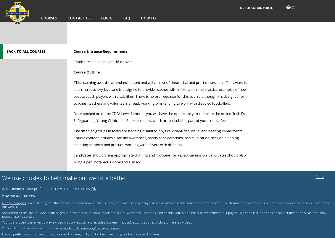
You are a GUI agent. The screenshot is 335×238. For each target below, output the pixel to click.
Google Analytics (14, 203)
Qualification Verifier (257, 8)
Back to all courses (25, 51)
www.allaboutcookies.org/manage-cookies (90, 228)
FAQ (126, 18)
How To (148, 18)
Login (107, 18)
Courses (49, 18)
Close (320, 176)
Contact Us (79, 18)
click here (73, 234)
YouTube (8, 222)
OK (93, 188)
